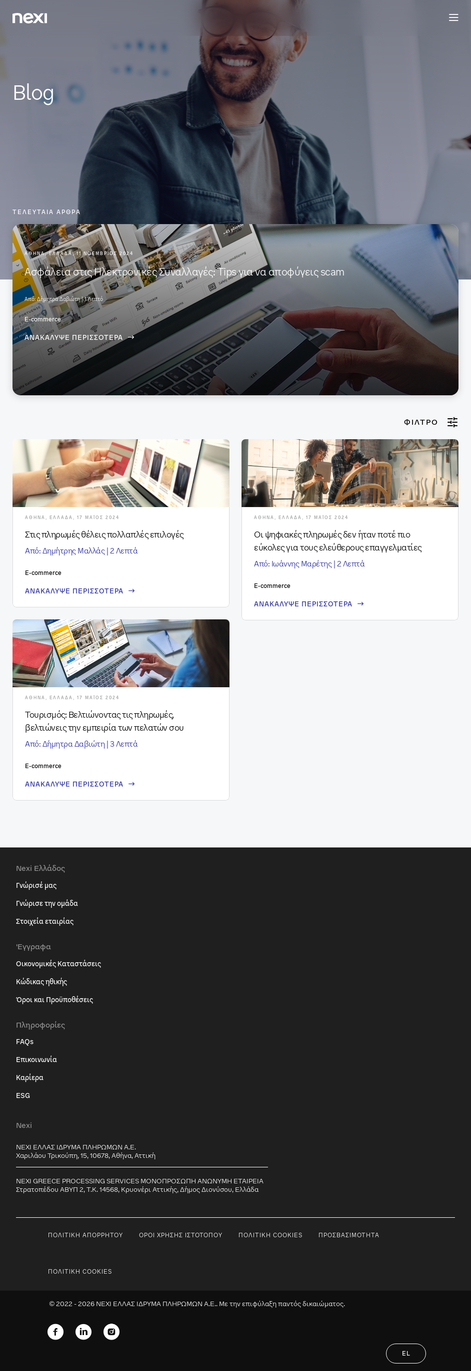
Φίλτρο (431, 422)
